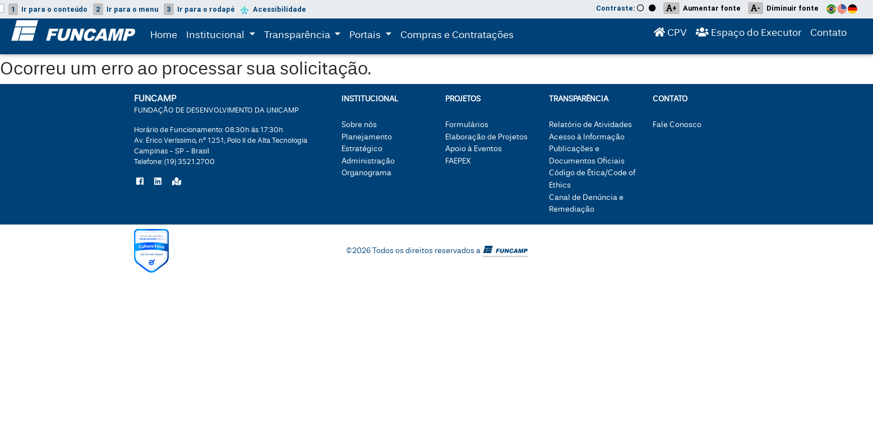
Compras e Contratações (457, 37)
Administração (368, 161)
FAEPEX (458, 161)
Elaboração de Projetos (486, 137)
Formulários (466, 124)
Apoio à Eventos (473, 148)
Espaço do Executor (748, 35)
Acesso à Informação (587, 137)
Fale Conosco (677, 124)
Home (163, 37)
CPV (670, 35)
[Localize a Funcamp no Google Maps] (176, 182)
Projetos (463, 99)
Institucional (216, 36)
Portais (372, 36)
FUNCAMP (216, 103)
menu (125, 9)
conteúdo (47, 9)
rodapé (199, 9)
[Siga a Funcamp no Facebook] (140, 182)
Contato (828, 35)
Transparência (304, 36)
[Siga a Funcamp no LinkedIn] (157, 182)
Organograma (366, 172)
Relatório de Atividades (590, 124)
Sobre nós (359, 124)
